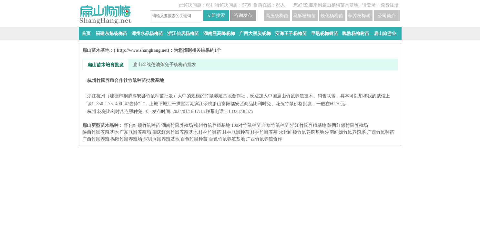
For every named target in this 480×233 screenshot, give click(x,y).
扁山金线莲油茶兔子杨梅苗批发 (164, 64)
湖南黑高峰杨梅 (219, 33)
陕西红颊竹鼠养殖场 (347, 125)
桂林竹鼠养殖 (264, 132)
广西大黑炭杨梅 (255, 33)
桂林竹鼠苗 (210, 132)
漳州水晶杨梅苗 (147, 33)
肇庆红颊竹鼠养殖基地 (175, 132)
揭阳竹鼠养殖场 (126, 139)
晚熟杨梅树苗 (355, 33)
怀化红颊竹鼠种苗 (142, 125)
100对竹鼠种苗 (246, 125)
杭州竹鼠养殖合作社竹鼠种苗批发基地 (240, 92)
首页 (86, 33)
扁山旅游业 (385, 33)
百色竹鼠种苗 (194, 139)
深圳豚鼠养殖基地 (161, 139)
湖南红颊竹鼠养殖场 (345, 132)
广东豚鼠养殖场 (135, 132)
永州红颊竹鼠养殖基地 (301, 132)
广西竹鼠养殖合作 (264, 139)
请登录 (369, 5)
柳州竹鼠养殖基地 (212, 125)
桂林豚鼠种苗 (236, 132)
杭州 (91, 111)
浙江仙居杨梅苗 (183, 33)
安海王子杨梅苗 (291, 33)
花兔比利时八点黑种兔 (119, 111)
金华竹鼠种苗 (275, 125)
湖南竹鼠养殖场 (177, 125)
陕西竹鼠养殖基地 (100, 132)
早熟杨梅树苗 (324, 33)
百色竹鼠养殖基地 (227, 139)
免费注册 (390, 5)
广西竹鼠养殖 (95, 139)
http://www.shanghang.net (142, 50)
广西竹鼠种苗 (380, 132)
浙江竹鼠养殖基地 (308, 125)
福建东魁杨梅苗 (111, 33)
